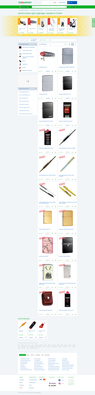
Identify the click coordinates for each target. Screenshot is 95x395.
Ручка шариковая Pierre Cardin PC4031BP (47, 175)
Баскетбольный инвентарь (39, 363)
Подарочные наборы (25, 53)
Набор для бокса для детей (24, 104)
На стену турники (37, 365)
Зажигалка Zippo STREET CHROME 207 (67, 67)
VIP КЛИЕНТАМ (32, 382)
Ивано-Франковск (54, 346)
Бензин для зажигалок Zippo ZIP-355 (46, 148)
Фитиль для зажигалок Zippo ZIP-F (66, 121)
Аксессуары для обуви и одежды (26, 56)
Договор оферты (38, 392)
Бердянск (23, 347)
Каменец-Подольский (33, 347)
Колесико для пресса (52, 358)
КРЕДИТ (21, 387)
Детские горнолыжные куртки (53, 368)
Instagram (61, 383)
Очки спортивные (37, 358)
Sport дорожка (23, 366)
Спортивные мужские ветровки (54, 366)
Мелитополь (73, 346)
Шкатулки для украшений (27, 47)
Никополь (19, 347)
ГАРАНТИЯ (21, 385)
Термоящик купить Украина (24, 110)
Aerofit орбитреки (23, 363)
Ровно (27, 346)
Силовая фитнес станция (24, 358)
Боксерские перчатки (24, 361)
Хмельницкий (23, 346)
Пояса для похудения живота (25, 360)
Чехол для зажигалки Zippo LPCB (45, 310)
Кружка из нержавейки (38, 368)
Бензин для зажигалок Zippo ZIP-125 (66, 310)
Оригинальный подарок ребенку (68, 365)
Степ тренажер (37, 360)
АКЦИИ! (54, 2)
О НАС (30, 385)
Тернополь (59, 346)
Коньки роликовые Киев (23, 98)
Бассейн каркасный (65, 361)
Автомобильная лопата (38, 366)
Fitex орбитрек (64, 358)
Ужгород (27, 347)
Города (28, 354)
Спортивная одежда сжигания (53, 369)
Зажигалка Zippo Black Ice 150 (65, 94)
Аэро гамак (22, 365)
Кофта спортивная (65, 363)
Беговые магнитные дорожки (39, 369)
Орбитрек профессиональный (67, 366)
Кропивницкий (32, 346)
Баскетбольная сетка (24, 368)
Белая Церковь (65, 346)
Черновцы (44, 346)
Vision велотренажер (52, 360)
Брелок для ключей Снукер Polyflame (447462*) (62, 29)
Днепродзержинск (38, 346)
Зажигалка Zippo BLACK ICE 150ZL (46, 121)
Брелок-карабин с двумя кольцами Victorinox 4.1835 (51, 29)
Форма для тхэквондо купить (24, 107)
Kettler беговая (50, 365)
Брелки (22, 67)
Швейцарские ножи (25, 70)
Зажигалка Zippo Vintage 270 (44, 229)
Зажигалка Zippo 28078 (43, 256)
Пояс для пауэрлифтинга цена (24, 94)
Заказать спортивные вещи (24, 101)
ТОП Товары (37, 354)
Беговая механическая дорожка (26, 369)
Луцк (69, 346)
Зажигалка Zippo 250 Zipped (64, 256)
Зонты (22, 61)
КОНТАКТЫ (31, 387)
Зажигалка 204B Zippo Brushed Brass (66, 229)
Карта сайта (32, 392)
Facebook (61, 380)
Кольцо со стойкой (65, 369)
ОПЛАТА (21, 382)
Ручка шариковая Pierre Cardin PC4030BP (67, 148)
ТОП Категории (22, 354)
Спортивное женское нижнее (67, 368)
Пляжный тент (64, 360)
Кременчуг (48, 346)
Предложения (47, 354)
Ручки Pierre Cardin (25, 50)
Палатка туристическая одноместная (25, 113)
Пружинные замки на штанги (53, 363)
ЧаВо (42, 354)
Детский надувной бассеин (24, 91)
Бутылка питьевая (51, 361)
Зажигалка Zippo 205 (43, 94)
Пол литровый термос (38, 361)
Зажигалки (23, 64)
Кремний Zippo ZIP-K (32, 28)
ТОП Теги (32, 354)
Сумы (19, 346)
